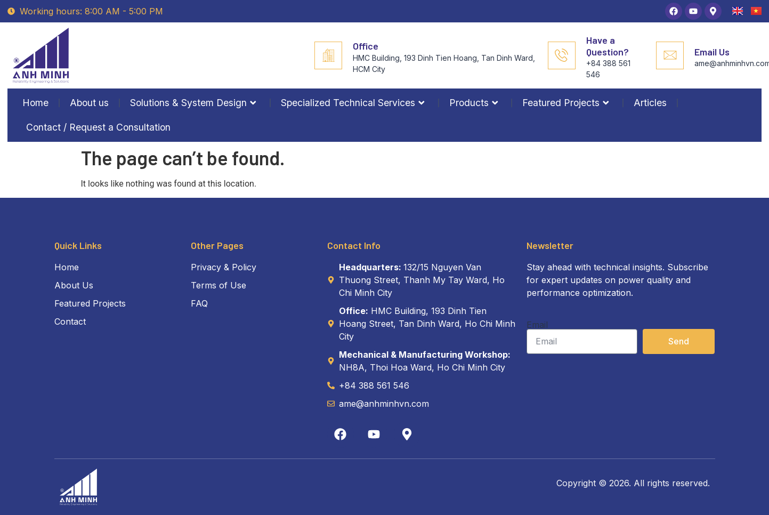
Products (475, 102)
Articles (650, 102)
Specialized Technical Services (354, 102)
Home (35, 102)
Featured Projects (567, 102)
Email (537, 324)
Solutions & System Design (195, 102)
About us (89, 102)
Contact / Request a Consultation (98, 127)
